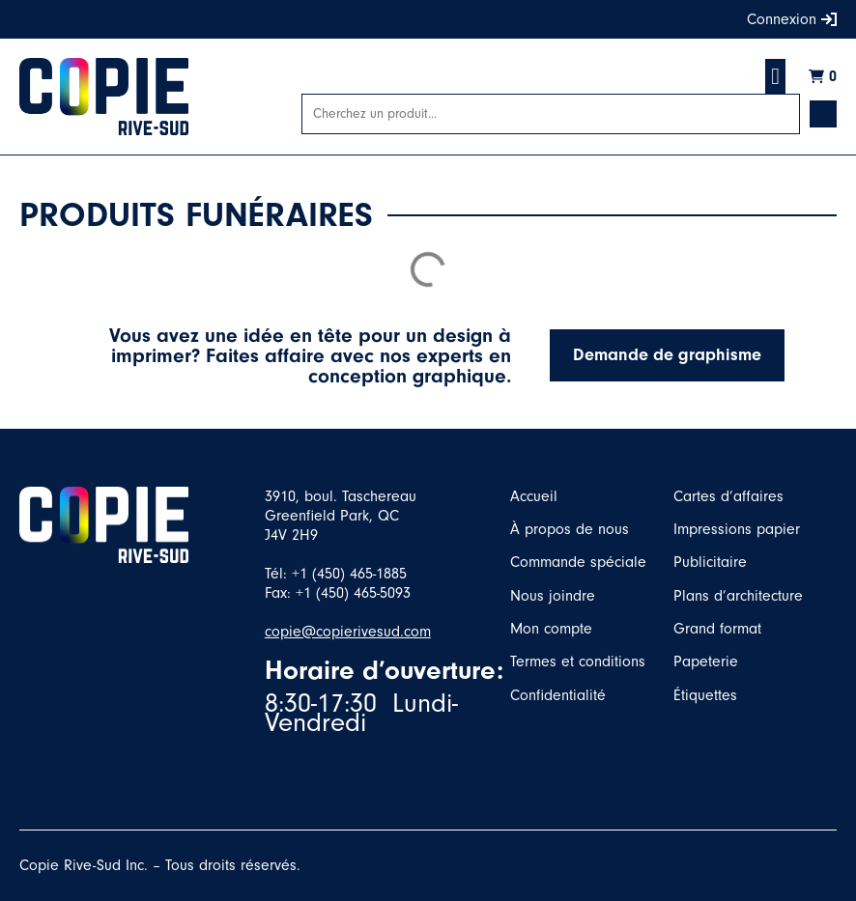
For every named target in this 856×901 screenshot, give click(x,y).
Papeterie (705, 661)
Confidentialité (558, 695)
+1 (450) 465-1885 (349, 573)
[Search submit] (823, 113)
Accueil (533, 496)
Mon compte (551, 628)
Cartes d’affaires (728, 496)
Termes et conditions (577, 661)
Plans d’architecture (738, 596)
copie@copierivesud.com (348, 631)
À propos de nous (569, 529)
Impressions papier (736, 529)
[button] (775, 76)
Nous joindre (552, 596)
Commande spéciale (578, 562)
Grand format (717, 628)
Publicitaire (710, 562)
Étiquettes (705, 695)
